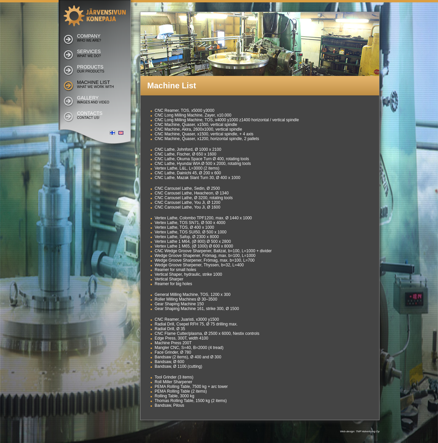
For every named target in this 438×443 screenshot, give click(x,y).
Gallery (93, 99)
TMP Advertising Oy (368, 431)
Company (89, 37)
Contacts (90, 115)
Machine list (95, 84)
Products (90, 68)
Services (89, 53)
